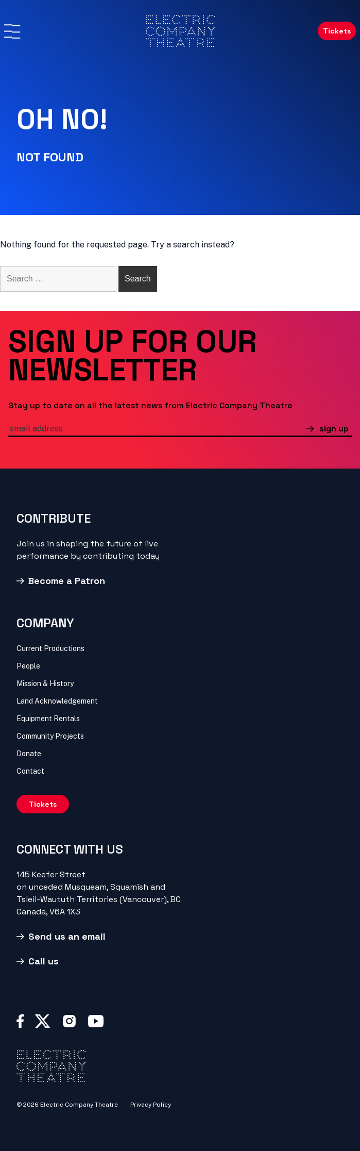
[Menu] (12, 31)
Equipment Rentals (48, 718)
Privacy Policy (150, 1104)
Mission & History (45, 683)
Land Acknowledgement (57, 701)
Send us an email (67, 936)
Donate (28, 753)
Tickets (337, 31)
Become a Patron (66, 581)
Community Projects (50, 736)
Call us (43, 961)
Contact (30, 771)
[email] (157, 429)
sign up (334, 428)
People (28, 666)
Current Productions (50, 648)
